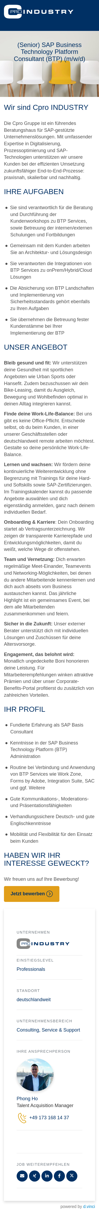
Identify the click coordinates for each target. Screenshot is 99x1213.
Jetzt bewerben (32, 894)
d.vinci (89, 1206)
